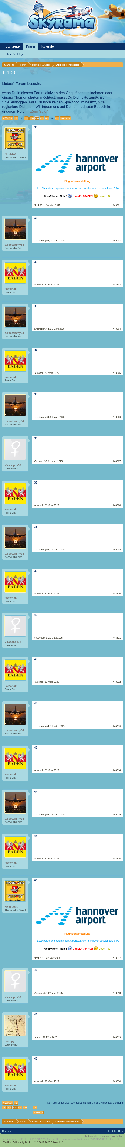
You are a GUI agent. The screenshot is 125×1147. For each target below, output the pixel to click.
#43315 (117, 814)
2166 (36, 118)
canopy (9, 1041)
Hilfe (120, 1131)
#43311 (117, 637)
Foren (30, 47)
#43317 (117, 958)
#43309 (117, 549)
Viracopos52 (13, 465)
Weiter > (65, 118)
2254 (57, 118)
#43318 (117, 993)
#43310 (117, 593)
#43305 (117, 373)
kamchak (11, 288)
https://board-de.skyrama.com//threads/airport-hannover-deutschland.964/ (77, 188)
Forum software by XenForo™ (90, 1139)
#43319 (117, 1037)
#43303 (117, 284)
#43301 (117, 205)
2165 (31, 118)
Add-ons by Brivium (33, 1142)
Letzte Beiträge (14, 54)
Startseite (12, 46)
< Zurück (7, 118)
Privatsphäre (117, 1136)
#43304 (117, 328)
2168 (47, 118)
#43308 (117, 505)
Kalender (48, 46)
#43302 (117, 240)
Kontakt (112, 1131)
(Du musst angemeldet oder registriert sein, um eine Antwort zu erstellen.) (85, 1102)
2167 (42, 118)
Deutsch (6, 1131)
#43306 (117, 417)
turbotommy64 (14, 244)
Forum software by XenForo (30, 1139)
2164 (26, 118)
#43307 (117, 461)
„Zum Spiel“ (39, 111)
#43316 (117, 858)
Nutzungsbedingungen (97, 1136)
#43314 (117, 770)
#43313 (117, 726)
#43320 (117, 1081)
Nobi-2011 (11, 154)
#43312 (117, 682)
